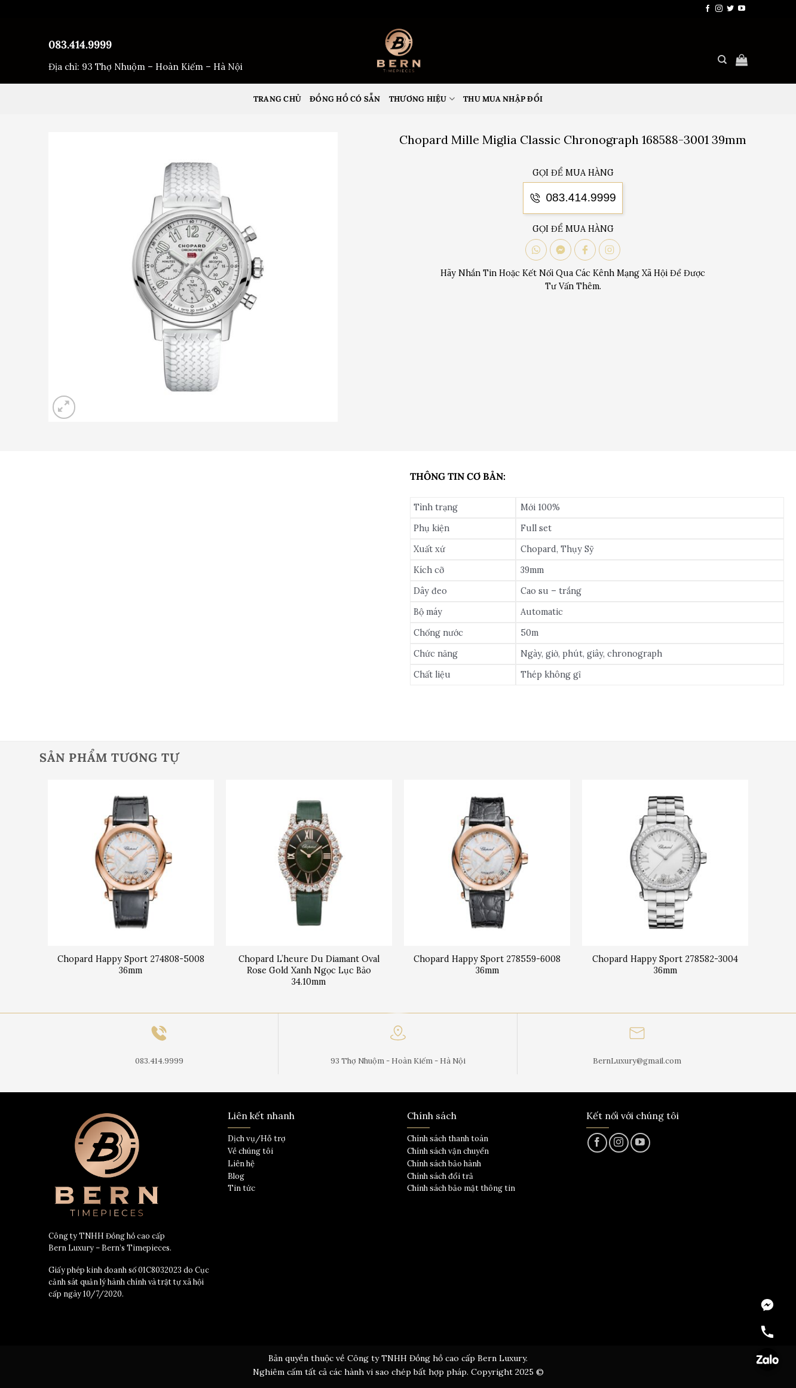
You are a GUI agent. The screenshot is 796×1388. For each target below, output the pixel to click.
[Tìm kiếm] (722, 59)
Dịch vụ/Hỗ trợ (257, 1138)
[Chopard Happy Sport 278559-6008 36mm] (487, 863)
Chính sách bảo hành (444, 1164)
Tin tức (241, 1188)
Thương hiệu (422, 99)
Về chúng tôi (250, 1151)
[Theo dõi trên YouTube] (741, 9)
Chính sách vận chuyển (448, 1151)
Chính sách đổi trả (440, 1176)
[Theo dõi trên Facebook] (707, 9)
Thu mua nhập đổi (503, 99)
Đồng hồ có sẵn (345, 99)
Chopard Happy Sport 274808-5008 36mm (130, 965)
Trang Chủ (277, 99)
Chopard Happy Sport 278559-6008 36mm (487, 965)
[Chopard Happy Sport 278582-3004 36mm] (665, 863)
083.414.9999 (80, 44)
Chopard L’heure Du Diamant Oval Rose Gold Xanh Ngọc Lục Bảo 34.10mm (308, 970)
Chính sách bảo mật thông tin (461, 1188)
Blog (236, 1176)
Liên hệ (241, 1164)
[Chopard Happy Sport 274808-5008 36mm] (131, 863)
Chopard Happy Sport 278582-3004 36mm (665, 965)
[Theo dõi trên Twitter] (730, 9)
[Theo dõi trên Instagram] (718, 9)
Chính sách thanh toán (447, 1138)
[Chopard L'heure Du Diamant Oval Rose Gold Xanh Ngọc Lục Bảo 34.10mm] (309, 863)
